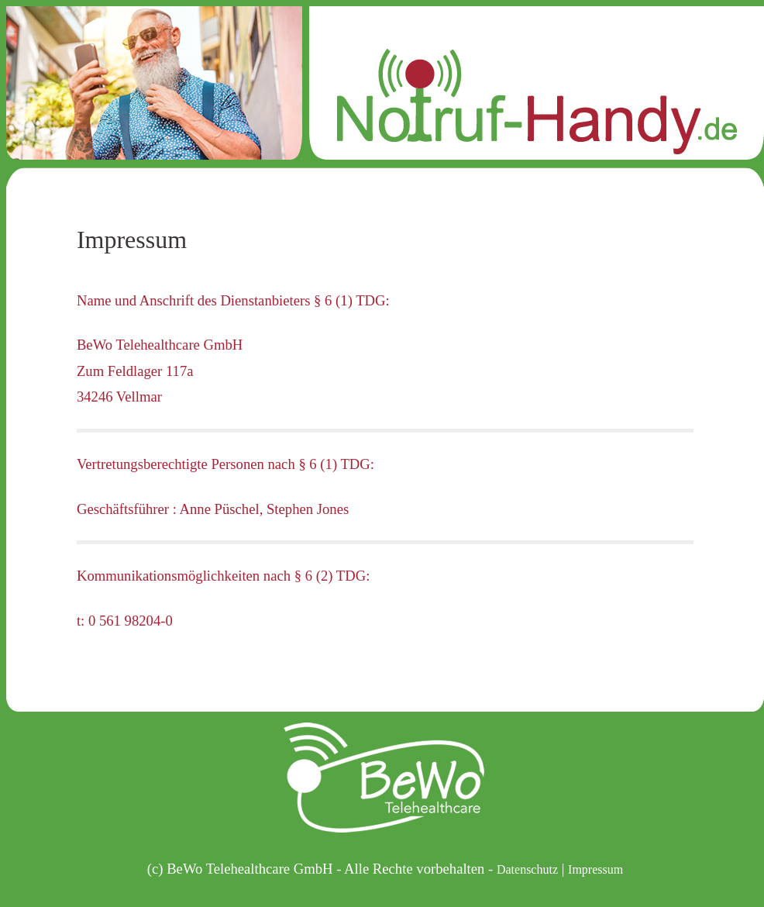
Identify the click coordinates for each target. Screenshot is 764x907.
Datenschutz (527, 869)
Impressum (595, 869)
